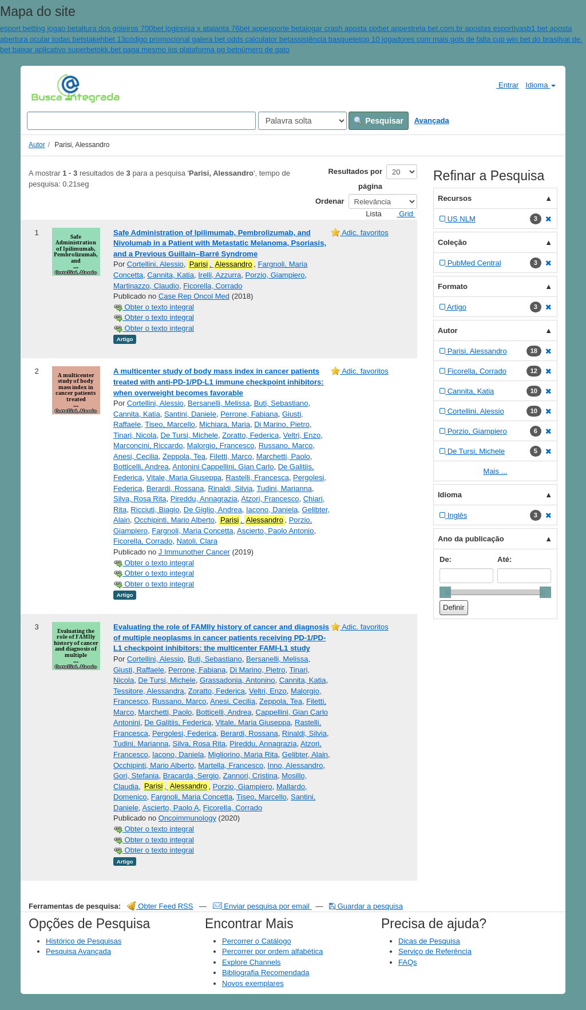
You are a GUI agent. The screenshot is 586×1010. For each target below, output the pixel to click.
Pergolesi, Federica (184, 733)
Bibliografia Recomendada (265, 972)
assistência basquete (324, 39)
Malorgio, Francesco (221, 445)
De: (446, 559)
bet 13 (115, 39)
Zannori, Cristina (250, 775)
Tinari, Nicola (134, 435)
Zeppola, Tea (184, 456)
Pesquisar (378, 120)
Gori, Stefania (136, 775)
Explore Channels (251, 962)
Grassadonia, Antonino (237, 680)
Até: (504, 559)
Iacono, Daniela (272, 509)
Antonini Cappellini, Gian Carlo (223, 466)
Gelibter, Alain (305, 754)
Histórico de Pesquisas (83, 941)
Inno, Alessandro (295, 765)
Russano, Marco (286, 445)
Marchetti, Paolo (283, 456)
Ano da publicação (471, 538)
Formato (453, 286)
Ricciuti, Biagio (154, 509)
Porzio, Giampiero (275, 275)
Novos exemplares (253, 983)
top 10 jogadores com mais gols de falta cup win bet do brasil (459, 39)
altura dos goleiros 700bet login (129, 28)
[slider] (445, 592)
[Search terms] (141, 121)
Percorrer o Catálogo (256, 941)
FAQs (407, 962)
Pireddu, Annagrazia (204, 498)
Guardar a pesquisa (366, 906)
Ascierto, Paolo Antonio (275, 530)
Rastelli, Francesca (257, 477)
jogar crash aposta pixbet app (354, 28)
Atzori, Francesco (270, 498)
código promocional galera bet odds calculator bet (207, 39)
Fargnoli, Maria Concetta (192, 530)
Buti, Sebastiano (281, 403)
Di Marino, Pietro (282, 424)
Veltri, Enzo (302, 435)
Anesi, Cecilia (136, 456)
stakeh (94, 39)
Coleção (452, 242)
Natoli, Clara (197, 541)
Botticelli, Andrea (141, 466)
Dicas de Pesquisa (429, 941)
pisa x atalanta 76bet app (222, 28)
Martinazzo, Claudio (146, 286)
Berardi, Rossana (175, 488)
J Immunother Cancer (194, 552)
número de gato (263, 49)
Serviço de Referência (435, 951)
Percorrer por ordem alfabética (272, 951)
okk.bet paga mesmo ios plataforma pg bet (167, 49)
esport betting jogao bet (39, 28)
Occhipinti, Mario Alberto (174, 520)
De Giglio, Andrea (213, 509)
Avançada (431, 120)
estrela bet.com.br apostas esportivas (465, 28)
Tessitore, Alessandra (148, 691)
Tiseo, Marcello (170, 424)
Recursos (455, 198)
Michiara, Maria (224, 424)
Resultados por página (355, 179)
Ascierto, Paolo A (170, 807)
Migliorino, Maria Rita (243, 754)
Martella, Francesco (230, 765)
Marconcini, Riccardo (148, 445)
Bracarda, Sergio (191, 775)
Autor (37, 145)
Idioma (540, 85)
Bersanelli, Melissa (219, 403)
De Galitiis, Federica (177, 722)
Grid (401, 213)
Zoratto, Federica (250, 435)
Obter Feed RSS (160, 906)
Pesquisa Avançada (78, 951)
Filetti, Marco (230, 456)
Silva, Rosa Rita (139, 498)
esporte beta (285, 28)
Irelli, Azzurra (219, 275)
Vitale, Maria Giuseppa (183, 477)
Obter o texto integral (153, 307)
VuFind (49, 87)
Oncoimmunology (187, 818)
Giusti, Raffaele (138, 670)
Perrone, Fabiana (249, 414)
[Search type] (302, 121)
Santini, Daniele (190, 414)
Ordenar (330, 201)
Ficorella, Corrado (212, 286)
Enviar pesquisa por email (262, 906)
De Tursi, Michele (189, 435)
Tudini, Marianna (284, 488)
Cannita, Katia (170, 275)
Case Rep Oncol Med (194, 296)
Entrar (502, 84)
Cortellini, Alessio (155, 264)
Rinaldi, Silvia (230, 488)
